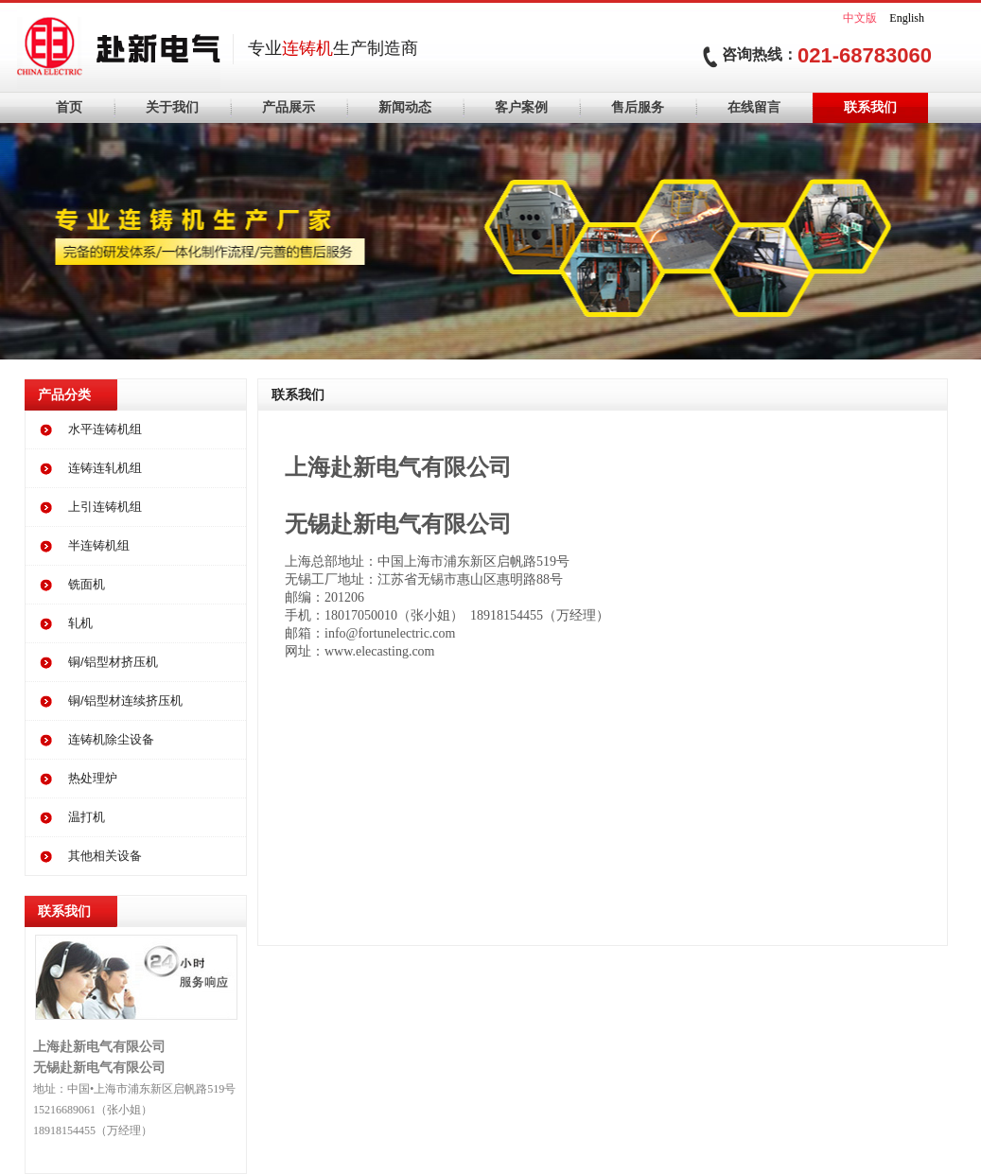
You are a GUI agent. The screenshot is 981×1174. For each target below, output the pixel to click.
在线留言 (753, 107)
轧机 (80, 623)
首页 (69, 107)
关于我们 (172, 107)
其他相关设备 (105, 856)
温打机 (86, 817)
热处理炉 (92, 778)
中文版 (860, 18)
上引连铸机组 (105, 506)
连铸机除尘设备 (111, 739)
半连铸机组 (99, 545)
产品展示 (288, 107)
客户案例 (521, 107)
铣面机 (86, 584)
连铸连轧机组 (105, 468)
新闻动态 (404, 107)
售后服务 (637, 107)
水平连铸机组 (105, 429)
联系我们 (870, 107)
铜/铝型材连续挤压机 (125, 700)
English (906, 18)
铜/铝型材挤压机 (113, 662)
